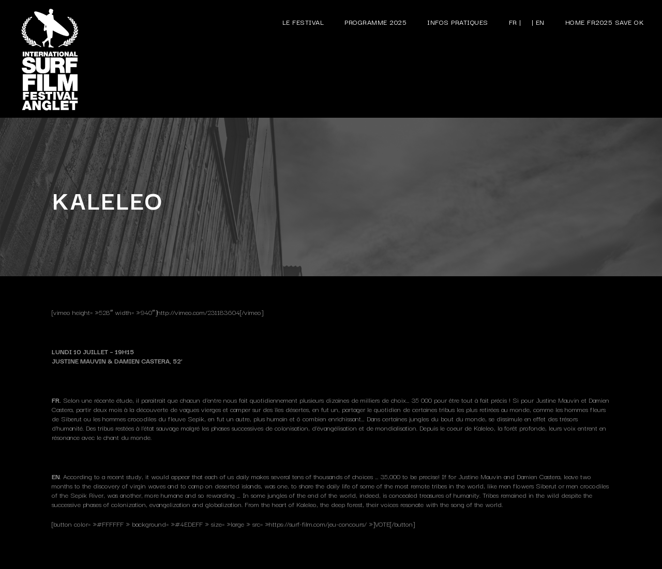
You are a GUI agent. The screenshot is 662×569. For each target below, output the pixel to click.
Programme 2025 (375, 22)
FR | (515, 22)
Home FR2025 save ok (604, 22)
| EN (538, 22)
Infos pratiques (457, 22)
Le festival (303, 22)
